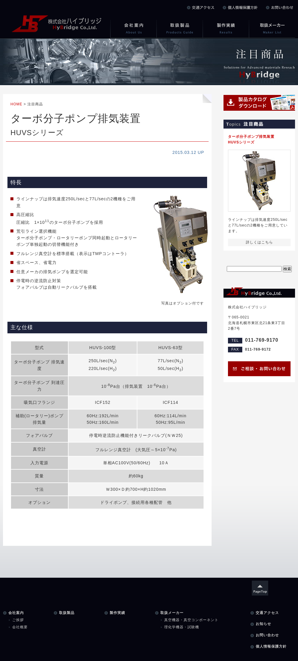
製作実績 (117, 613)
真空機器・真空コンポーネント (191, 620)
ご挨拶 (18, 620)
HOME (16, 104)
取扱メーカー (172, 613)
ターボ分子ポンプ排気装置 (259, 140)
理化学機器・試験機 (181, 627)
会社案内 (16, 613)
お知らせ (263, 624)
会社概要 (20, 627)
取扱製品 (66, 613)
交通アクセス (267, 613)
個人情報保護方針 (271, 646)
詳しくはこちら (259, 242)
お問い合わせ (267, 635)
